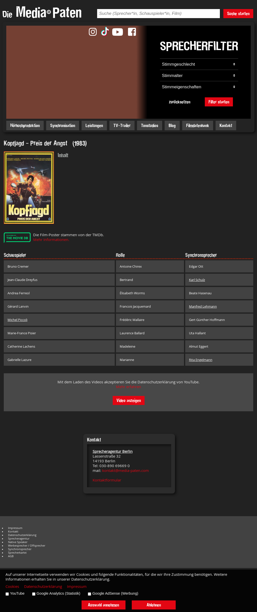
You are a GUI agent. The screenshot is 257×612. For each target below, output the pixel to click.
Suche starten (238, 13)
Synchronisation (62, 125)
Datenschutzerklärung (22, 535)
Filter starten (219, 102)
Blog (172, 125)
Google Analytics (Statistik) (58, 593)
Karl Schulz (197, 279)
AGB (11, 556)
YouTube (17, 593)
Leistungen (94, 125)
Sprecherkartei (17, 552)
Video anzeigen (128, 400)
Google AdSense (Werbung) (115, 593)
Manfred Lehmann (203, 306)
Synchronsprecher (19, 549)
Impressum (15, 528)
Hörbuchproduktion (25, 125)
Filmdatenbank (197, 125)
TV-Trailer (122, 125)
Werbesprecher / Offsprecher (26, 545)
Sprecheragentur (18, 538)
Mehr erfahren (128, 386)
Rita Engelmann (200, 359)
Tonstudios (149, 125)
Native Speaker (17, 542)
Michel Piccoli (17, 319)
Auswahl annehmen (103, 605)
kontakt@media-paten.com (125, 470)
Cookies (12, 586)
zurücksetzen (179, 102)
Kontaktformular (107, 480)
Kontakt (226, 125)
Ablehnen (154, 605)
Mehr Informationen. (51, 239)
